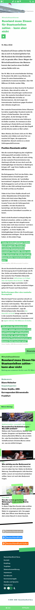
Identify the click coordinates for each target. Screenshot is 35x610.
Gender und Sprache (11, 582)
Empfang (7, 563)
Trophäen (7, 566)
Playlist (26, 608)
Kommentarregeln (10, 579)
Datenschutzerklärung (12, 569)
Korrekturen (8, 575)
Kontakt (6, 560)
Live (8, 608)
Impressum (8, 572)
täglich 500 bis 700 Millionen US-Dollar (17, 321)
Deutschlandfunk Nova (12, 557)
